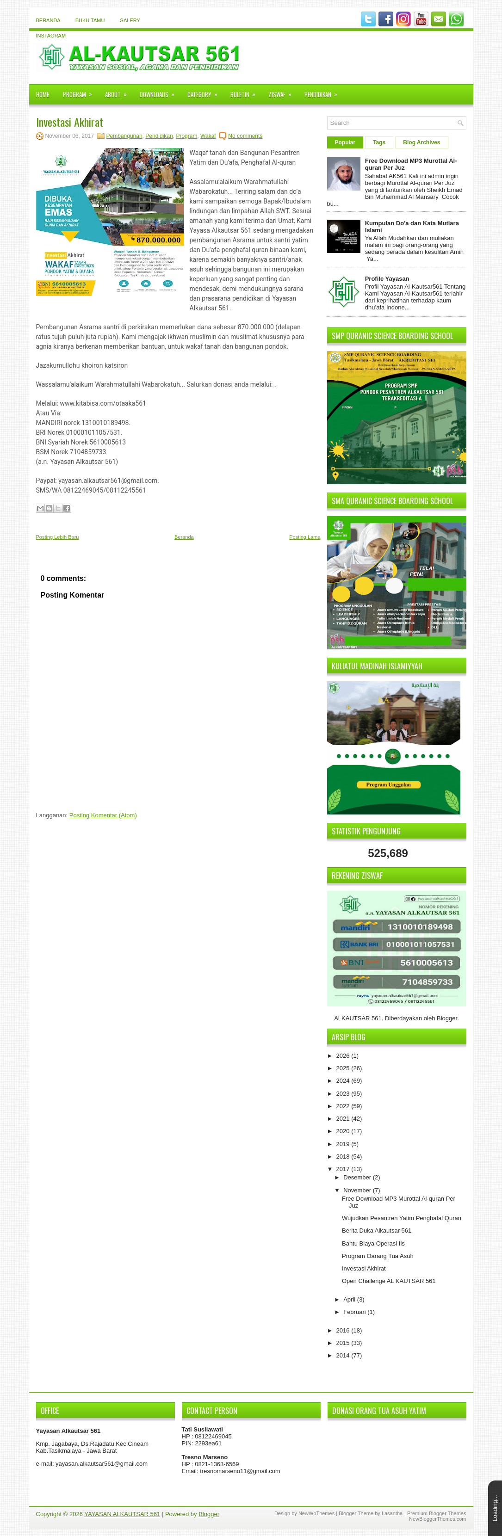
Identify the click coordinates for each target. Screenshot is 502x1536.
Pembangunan (124, 136)
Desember (358, 1177)
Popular (345, 142)
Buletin (245, 91)
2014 (344, 1355)
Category (205, 91)
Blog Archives (421, 142)
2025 (344, 1068)
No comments (245, 136)
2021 (344, 1118)
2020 (344, 1131)
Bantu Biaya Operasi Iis (373, 1243)
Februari (355, 1311)
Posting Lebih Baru (57, 537)
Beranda (48, 20)
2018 (344, 1156)
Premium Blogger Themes (436, 1513)
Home (42, 94)
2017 (344, 1169)
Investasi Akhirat (69, 121)
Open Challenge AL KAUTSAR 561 (389, 1280)
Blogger (447, 1018)
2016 (344, 1330)
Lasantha (392, 1513)
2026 (344, 1055)
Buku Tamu (90, 20)
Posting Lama (304, 537)
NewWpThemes (316, 1513)
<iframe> (397, 1460)
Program (80, 91)
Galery (129, 20)
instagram (51, 35)
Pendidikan (323, 91)
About (119, 91)
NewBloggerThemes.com (437, 1519)
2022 (344, 1106)
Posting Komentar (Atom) (103, 815)
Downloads (160, 91)
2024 (344, 1080)
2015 (344, 1342)
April (350, 1299)
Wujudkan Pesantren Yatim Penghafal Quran (401, 1218)
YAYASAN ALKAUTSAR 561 (122, 1514)
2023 (344, 1093)
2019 (344, 1144)
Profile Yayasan (387, 278)
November (358, 1190)
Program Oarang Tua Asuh (378, 1255)
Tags (379, 142)
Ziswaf (282, 91)
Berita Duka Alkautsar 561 (376, 1230)
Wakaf (208, 136)
